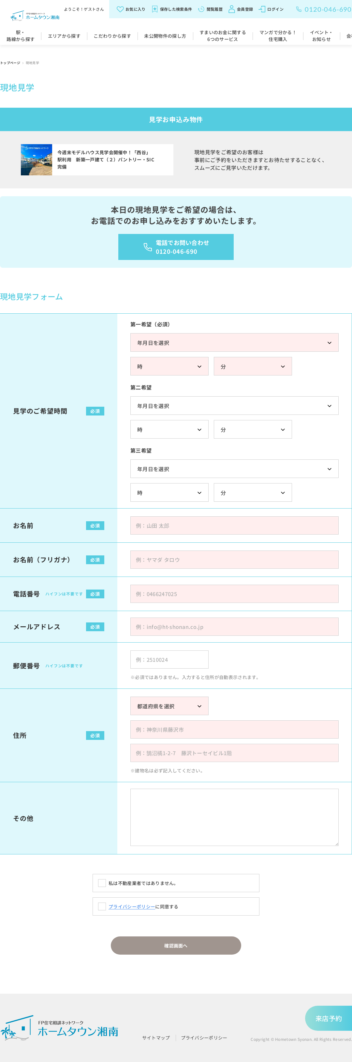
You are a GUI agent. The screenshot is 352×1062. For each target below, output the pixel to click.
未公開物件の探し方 (165, 36)
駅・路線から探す (21, 35)
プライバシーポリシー (132, 906)
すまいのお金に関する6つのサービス (222, 35)
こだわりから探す (112, 36)
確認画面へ (176, 945)
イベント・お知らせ (321, 35)
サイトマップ (156, 1037)
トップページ (10, 62)
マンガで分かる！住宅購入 (278, 35)
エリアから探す (64, 36)
